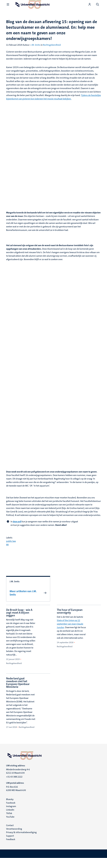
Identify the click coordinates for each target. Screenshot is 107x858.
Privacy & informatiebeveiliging (21, 832)
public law (11, 541)
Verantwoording (14, 828)
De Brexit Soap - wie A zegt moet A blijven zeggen (19, 612)
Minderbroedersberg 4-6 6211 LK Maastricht (18, 771)
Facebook (10, 802)
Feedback (10, 839)
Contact (10, 825)
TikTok (9, 813)
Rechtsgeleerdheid (52, 44)
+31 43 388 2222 (14, 776)
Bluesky (10, 799)
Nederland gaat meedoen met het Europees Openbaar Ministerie (18, 683)
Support (10, 835)
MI (7, 544)
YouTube (10, 816)
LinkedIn (10, 809)
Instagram (11, 806)
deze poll (17, 521)
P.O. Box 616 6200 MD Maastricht (16, 788)
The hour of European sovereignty (69, 611)
